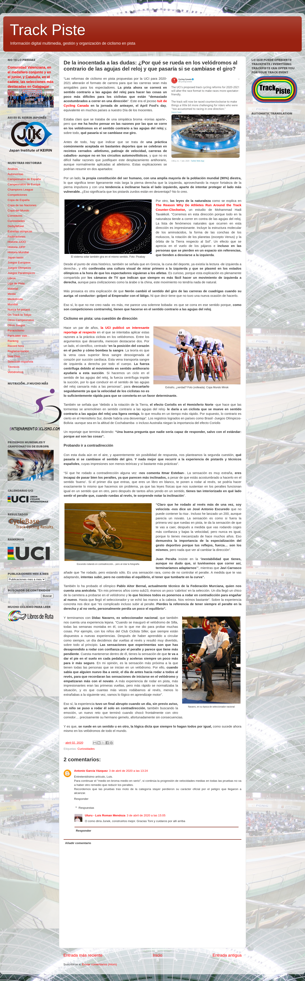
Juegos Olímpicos (19, 267)
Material (13, 288)
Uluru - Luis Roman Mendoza (105, 815)
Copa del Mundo (18, 210)
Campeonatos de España (24, 179)
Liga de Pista (16, 283)
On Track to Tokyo (19, 314)
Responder (81, 798)
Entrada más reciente (83, 955)
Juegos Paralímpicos (21, 273)
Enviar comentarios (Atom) (99, 964)
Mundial (13, 304)
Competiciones (17, 194)
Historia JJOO (17, 241)
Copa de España (19, 200)
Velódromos (15, 372)
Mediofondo (15, 299)
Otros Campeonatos (21, 320)
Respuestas (86, 807)
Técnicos (13, 366)
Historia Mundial (18, 252)
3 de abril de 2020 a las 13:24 (128, 770)
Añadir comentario (78, 843)
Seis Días (14, 356)
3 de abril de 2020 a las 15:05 (146, 815)
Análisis (13, 169)
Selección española (20, 361)
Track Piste (47, 29)
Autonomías (15, 174)
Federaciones (16, 236)
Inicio (157, 955)
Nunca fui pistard (19, 309)
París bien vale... (19, 335)
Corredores (15, 215)
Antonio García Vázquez (91, 770)
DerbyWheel (16, 226)
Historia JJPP (16, 247)
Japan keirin (16, 257)
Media (12, 293)
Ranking (13, 341)
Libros (12, 278)
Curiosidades (86, 748)
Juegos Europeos (19, 262)
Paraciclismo (16, 330)
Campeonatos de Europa (24, 184)
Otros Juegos (16, 325)
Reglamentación (18, 351)
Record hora (16, 346)
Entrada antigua (227, 955)
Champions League (20, 189)
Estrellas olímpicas (20, 231)
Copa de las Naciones (22, 205)
